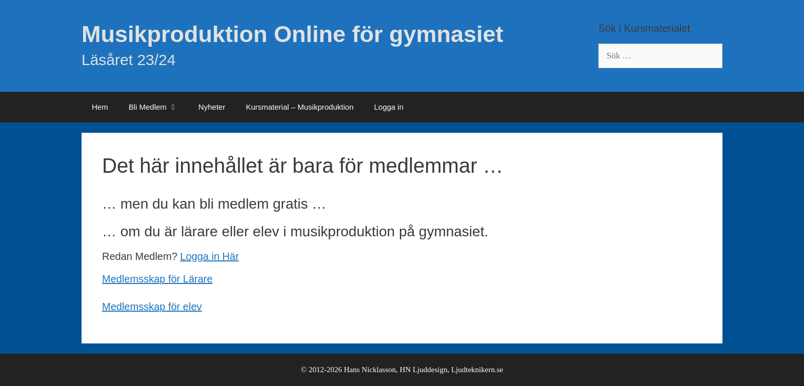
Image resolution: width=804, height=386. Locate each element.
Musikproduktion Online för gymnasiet (293, 34)
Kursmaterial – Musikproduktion (299, 107)
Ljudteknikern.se (477, 369)
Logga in (389, 107)
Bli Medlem (158, 107)
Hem (100, 107)
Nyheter (212, 107)
